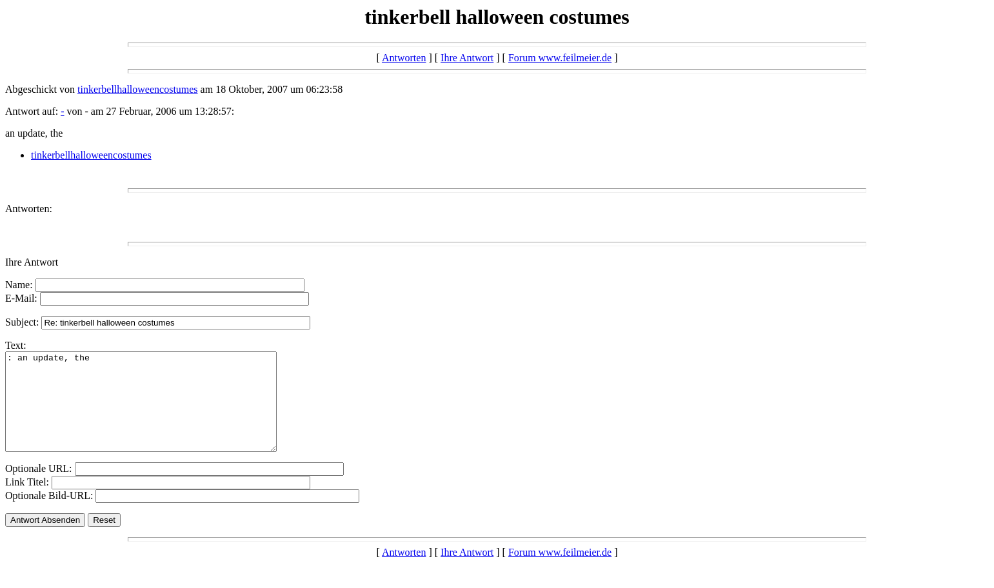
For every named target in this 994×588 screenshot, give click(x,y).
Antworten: (28, 208)
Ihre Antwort (467, 57)
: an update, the (157, 411)
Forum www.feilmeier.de (559, 57)
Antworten (404, 57)
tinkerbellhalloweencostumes (137, 89)
